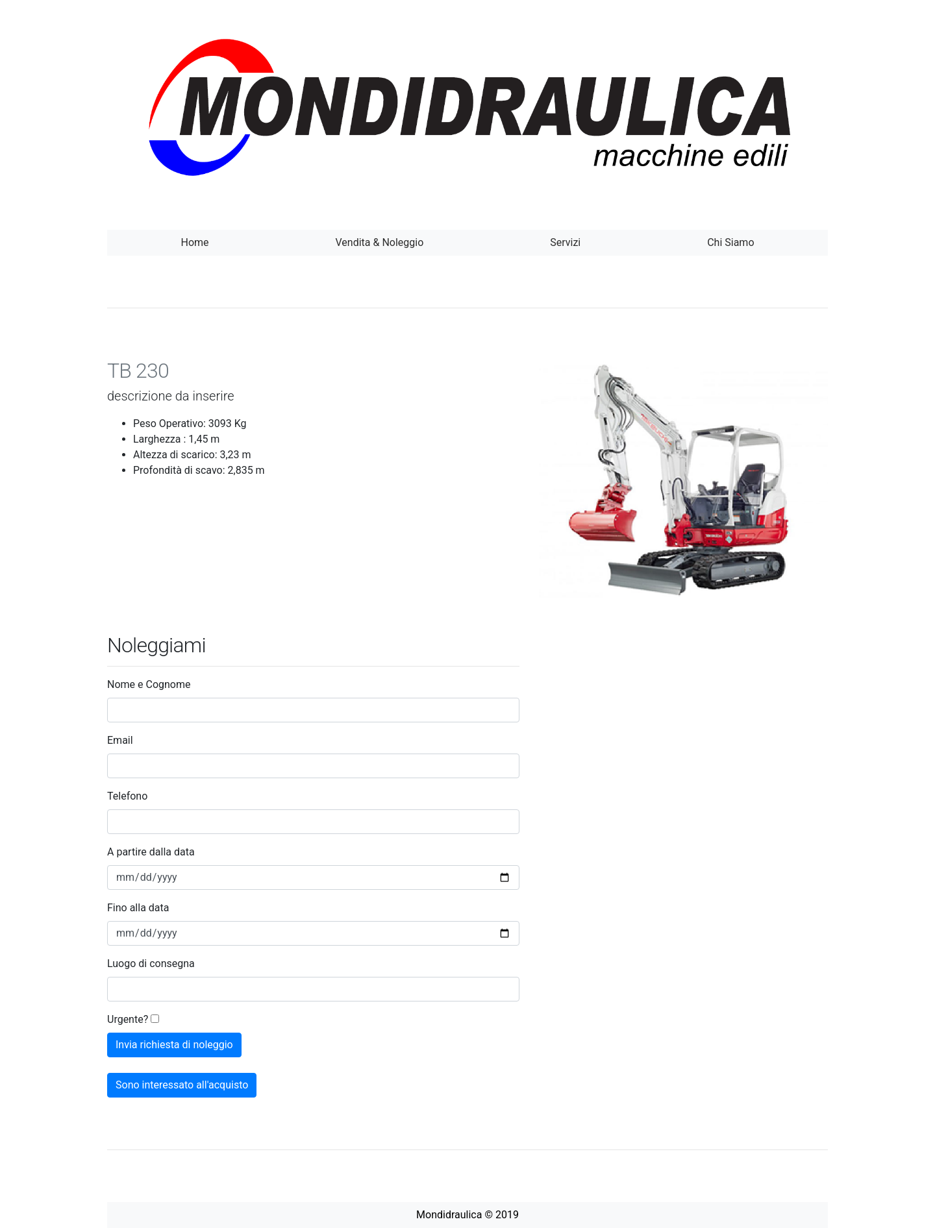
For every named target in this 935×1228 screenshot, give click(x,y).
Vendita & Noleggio (379, 242)
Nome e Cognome (148, 684)
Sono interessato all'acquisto (182, 1085)
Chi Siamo (730, 242)
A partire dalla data (151, 852)
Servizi (565, 242)
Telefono (127, 796)
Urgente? (127, 1019)
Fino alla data (138, 908)
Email (120, 740)
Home (194, 242)
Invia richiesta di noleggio (174, 1044)
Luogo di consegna (151, 963)
